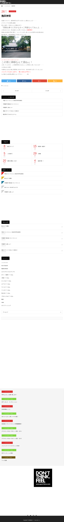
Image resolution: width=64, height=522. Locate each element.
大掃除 (39, 153)
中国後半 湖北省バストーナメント (11, 104)
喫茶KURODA (4, 268)
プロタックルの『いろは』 (7, 296)
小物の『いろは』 (5, 277)
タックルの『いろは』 (6, 281)
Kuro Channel (4, 265)
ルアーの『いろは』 (6, 284)
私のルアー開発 (8, 178)
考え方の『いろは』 (6, 293)
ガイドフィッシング (6, 305)
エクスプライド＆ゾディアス (8, 271)
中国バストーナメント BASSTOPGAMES (12, 100)
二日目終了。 (10, 153)
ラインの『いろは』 (6, 287)
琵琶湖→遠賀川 (41, 146)
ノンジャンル (12, 11)
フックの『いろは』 (6, 290)
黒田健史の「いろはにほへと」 (34, 520)
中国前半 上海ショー (8, 107)
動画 (2, 299)
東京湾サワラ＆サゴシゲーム (9, 114)
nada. (2, 302)
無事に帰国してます (12, 160)
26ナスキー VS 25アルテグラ (11, 187)
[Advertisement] (32, 126)
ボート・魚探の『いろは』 (7, 274)
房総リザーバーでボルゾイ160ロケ (11, 111)
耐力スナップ (10, 146)
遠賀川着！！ (41, 160)
